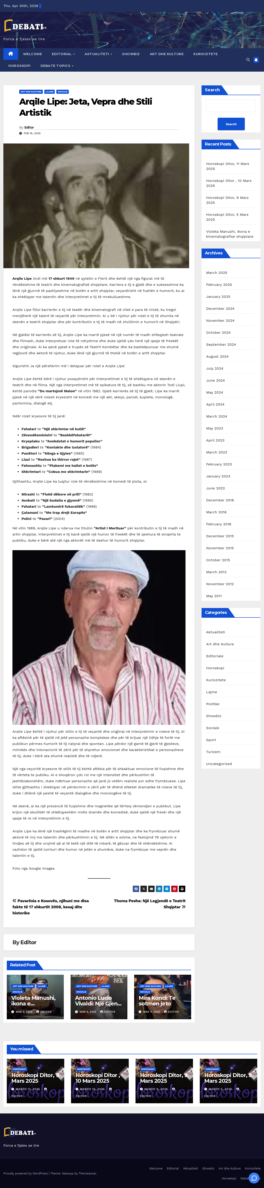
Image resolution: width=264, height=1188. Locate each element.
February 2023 (219, 464)
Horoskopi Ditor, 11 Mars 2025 (35, 1078)
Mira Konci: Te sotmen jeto (157, 1001)
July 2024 (214, 368)
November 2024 (220, 320)
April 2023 (215, 440)
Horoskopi (19, 66)
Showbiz (131, 54)
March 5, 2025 (221, 1089)
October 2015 (218, 560)
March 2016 (216, 512)
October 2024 (218, 332)
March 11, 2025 (28, 1089)
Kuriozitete (205, 54)
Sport (211, 740)
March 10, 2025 (93, 1089)
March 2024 (216, 416)
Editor (29, 127)
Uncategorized (219, 764)
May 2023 (214, 428)
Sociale (62, 91)
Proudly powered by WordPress (26, 1173)
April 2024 (215, 404)
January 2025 (218, 296)
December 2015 (220, 536)
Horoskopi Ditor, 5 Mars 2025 (227, 1078)
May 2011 (214, 596)
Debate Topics (55, 66)
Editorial (62, 54)
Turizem (213, 752)
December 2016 (220, 500)
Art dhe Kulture (167, 54)
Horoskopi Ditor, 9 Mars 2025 (164, 1078)
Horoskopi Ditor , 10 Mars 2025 (98, 1078)
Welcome (32, 54)
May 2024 (214, 392)
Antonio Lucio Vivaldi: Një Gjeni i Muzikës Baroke (98, 1003)
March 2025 (216, 272)
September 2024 (221, 344)
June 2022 (215, 488)
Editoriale (214, 656)
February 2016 (218, 524)
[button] (248, 60)
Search (212, 89)
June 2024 (215, 380)
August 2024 (217, 356)
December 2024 (220, 308)
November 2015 (220, 548)
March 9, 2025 (156, 1089)
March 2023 (216, 452)
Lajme (49, 91)
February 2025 (219, 284)
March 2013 (216, 572)
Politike (212, 704)
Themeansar (87, 1173)
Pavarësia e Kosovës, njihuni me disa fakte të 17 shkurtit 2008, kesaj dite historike (50, 906)
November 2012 (220, 584)
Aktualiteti (97, 54)
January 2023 (218, 476)
